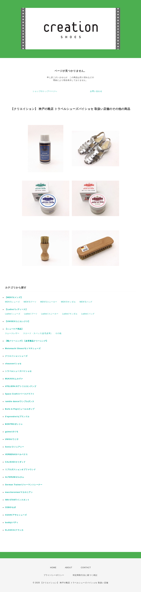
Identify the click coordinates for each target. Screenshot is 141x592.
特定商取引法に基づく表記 (85, 575)
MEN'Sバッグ (86, 302)
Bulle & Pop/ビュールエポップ (20, 409)
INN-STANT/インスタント (17, 500)
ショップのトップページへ (45, 91)
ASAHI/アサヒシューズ (16, 515)
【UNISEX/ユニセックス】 (17, 321)
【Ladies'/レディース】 (16, 309)
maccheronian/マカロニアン (19, 492)
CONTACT (86, 567)
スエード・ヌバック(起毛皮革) (37, 333)
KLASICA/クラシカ (14, 530)
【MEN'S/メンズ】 (14, 297)
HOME (53, 567)
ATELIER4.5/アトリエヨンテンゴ (20, 386)
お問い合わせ (96, 91)
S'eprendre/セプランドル (17, 416)
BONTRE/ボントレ (14, 424)
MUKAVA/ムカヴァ (14, 379)
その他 (58, 333)
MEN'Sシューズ (12, 302)
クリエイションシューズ (16, 356)
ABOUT (68, 567)
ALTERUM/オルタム (14, 477)
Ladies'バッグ (88, 314)
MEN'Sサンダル (68, 302)
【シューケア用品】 (14, 329)
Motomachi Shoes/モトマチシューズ (23, 348)
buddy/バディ (11, 522)
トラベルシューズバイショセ (18, 371)
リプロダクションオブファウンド (20, 469)
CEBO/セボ (10, 507)
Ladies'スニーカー (49, 314)
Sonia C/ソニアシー (14, 447)
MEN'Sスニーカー (48, 302)
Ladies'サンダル (70, 314)
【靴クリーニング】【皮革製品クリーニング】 (26, 341)
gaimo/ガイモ (11, 432)
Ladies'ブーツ (30, 314)
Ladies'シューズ (12, 314)
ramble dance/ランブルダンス (19, 401)
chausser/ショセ (13, 364)
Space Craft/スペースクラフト (19, 394)
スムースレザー (12, 333)
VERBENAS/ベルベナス (16, 454)
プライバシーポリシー (54, 575)
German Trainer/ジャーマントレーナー (23, 485)
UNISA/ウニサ (12, 439)
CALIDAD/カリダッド (15, 462)
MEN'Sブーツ (30, 302)
